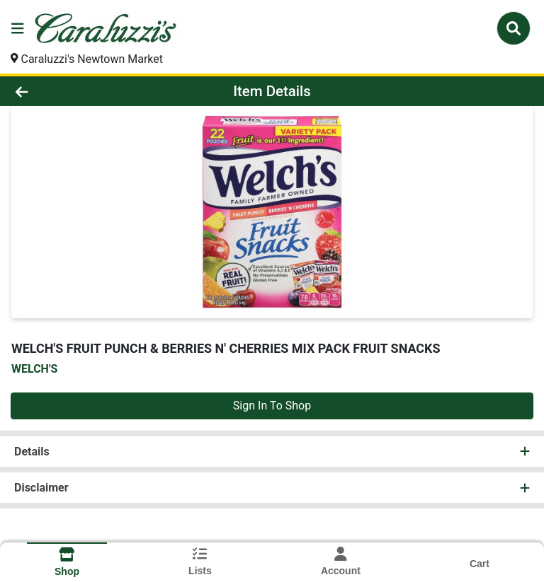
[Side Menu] (17, 28)
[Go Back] (76, 91)
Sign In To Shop (272, 405)
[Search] (513, 28)
